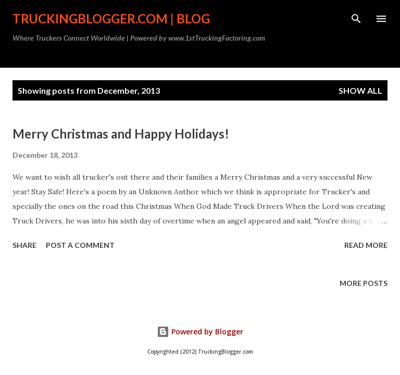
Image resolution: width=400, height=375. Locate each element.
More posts (364, 283)
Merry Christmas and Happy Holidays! (120, 133)
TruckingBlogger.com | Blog (111, 18)
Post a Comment (80, 245)
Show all (360, 90)
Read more (366, 245)
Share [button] (24, 245)
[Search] (356, 18)
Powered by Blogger (200, 331)
